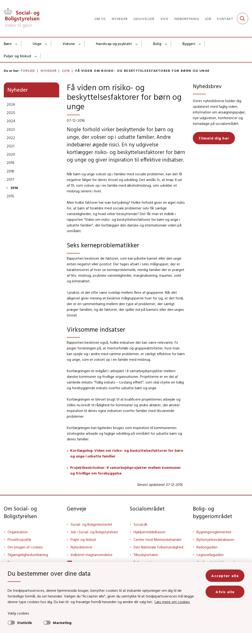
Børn (8, 43)
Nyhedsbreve (81, 547)
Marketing (62, 622)
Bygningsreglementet (214, 531)
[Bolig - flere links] (166, 43)
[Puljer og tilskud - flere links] (36, 56)
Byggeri (188, 43)
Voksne (69, 43)
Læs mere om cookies (172, 601)
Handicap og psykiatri (114, 43)
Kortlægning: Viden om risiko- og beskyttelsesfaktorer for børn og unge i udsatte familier (126, 453)
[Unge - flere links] (46, 43)
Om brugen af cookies (25, 547)
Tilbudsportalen (146, 554)
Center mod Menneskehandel (157, 539)
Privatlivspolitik (19, 539)
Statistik (24, 622)
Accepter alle (225, 575)
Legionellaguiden (210, 554)
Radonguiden (207, 547)
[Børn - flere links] (16, 43)
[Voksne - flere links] (80, 43)
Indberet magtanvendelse (91, 554)
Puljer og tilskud (17, 56)
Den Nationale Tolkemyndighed (158, 547)
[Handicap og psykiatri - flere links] (137, 43)
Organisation (18, 531)
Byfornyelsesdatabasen (215, 539)
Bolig (157, 43)
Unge (37, 43)
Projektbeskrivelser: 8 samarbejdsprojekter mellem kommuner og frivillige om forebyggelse (125, 470)
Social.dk (140, 524)
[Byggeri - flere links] (200, 43)
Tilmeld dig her (213, 138)
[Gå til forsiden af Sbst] (19, 18)
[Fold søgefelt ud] (242, 18)
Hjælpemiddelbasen (149, 531)
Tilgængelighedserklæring (28, 554)
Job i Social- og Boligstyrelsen (94, 531)
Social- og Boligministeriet (91, 524)
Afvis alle (225, 591)
